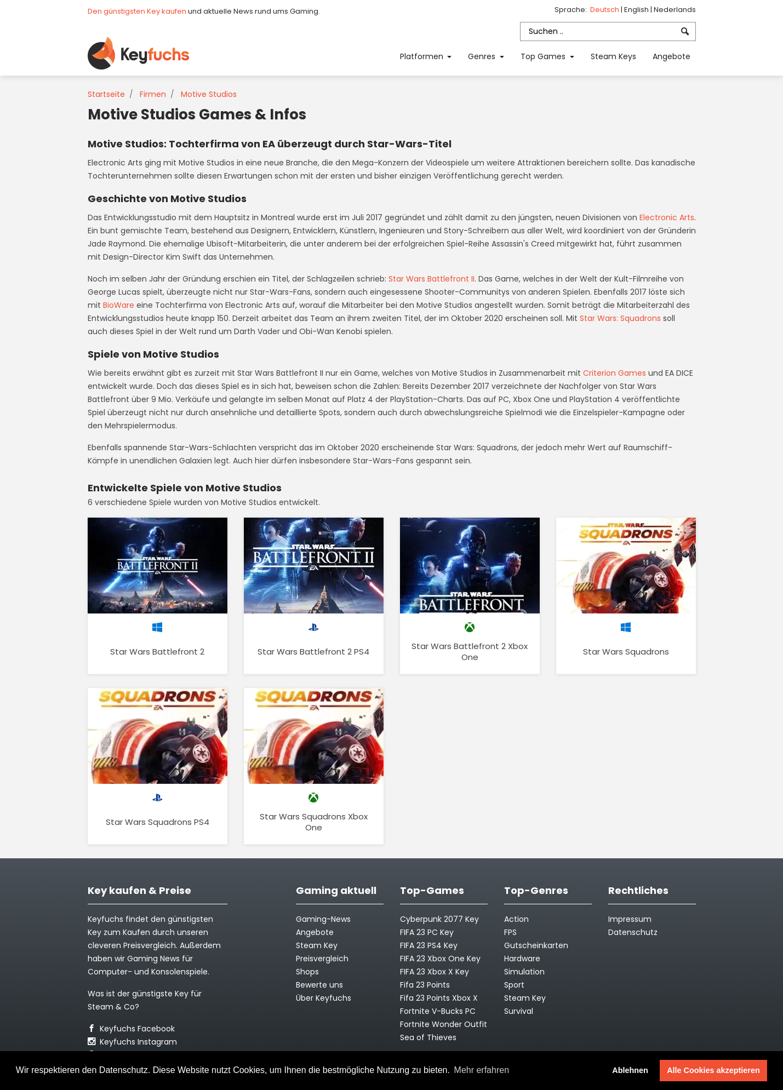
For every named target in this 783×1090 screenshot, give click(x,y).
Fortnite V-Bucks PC (438, 1011)
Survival (518, 1011)
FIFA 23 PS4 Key (429, 945)
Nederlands (675, 9)
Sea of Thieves (428, 1037)
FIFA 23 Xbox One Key (440, 958)
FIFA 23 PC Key (427, 932)
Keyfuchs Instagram (132, 1041)
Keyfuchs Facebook (131, 1028)
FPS (510, 932)
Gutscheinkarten (536, 945)
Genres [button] (483, 56)
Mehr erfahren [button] (482, 1070)
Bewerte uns (319, 984)
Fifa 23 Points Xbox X (439, 998)
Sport (514, 984)
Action (516, 919)
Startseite (106, 94)
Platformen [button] (422, 56)
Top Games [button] (544, 56)
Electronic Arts (666, 217)
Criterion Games (614, 373)
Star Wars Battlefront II (431, 278)
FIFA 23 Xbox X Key (434, 971)
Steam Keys (613, 56)
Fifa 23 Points (425, 984)
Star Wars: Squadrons (620, 318)
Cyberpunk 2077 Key (439, 919)
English (637, 9)
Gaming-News (323, 919)
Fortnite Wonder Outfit (443, 1024)
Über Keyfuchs (323, 998)
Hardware (522, 958)
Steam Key (525, 998)
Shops (307, 971)
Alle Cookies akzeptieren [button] (713, 1070)
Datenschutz (633, 932)
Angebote (671, 56)
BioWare (118, 305)
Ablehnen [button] (630, 1070)
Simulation (524, 971)
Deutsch (605, 9)
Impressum (629, 919)
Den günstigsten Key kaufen (137, 11)
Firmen (153, 94)
